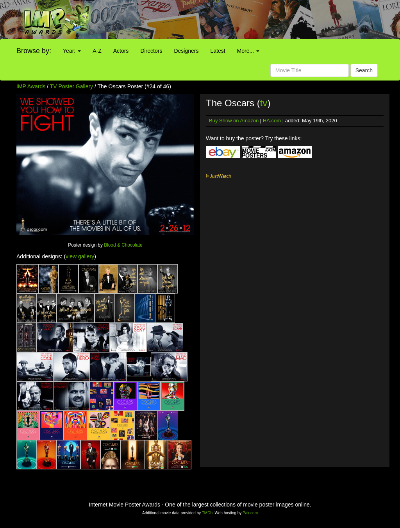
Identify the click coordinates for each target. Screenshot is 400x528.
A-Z (97, 51)
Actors (121, 51)
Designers (186, 51)
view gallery (80, 256)
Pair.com (250, 513)
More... (248, 51)
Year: (72, 51)
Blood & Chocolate (123, 245)
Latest (217, 51)
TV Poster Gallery (71, 86)
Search (364, 70)
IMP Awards (30, 86)
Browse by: (33, 51)
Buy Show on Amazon (234, 120)
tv (264, 103)
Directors (151, 51)
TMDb (207, 513)
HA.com (272, 120)
